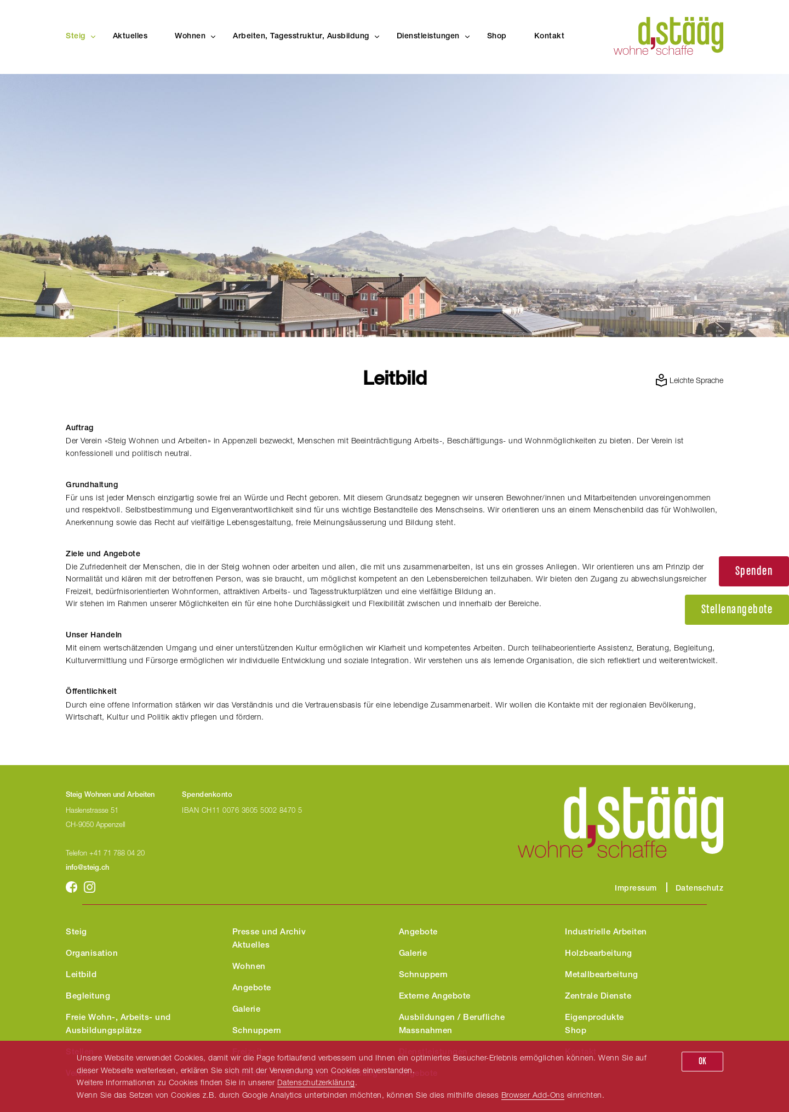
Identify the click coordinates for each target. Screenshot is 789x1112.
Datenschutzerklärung (316, 1082)
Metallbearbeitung (601, 975)
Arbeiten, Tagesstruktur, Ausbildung (301, 37)
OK (702, 1062)
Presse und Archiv (269, 932)
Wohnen (190, 37)
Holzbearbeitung (598, 954)
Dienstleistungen (428, 37)
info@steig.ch (87, 868)
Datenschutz (700, 889)
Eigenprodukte (594, 1018)
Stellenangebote (737, 609)
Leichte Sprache (696, 380)
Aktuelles (130, 37)
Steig (75, 37)
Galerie (246, 1010)
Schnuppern (257, 1031)
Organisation (92, 954)
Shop (497, 37)
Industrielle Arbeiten (606, 932)
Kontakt (549, 37)
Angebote (251, 988)
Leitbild (81, 975)
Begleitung (88, 997)
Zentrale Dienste (598, 997)
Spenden (754, 571)
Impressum (636, 889)
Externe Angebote (435, 997)
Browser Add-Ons (533, 1094)
